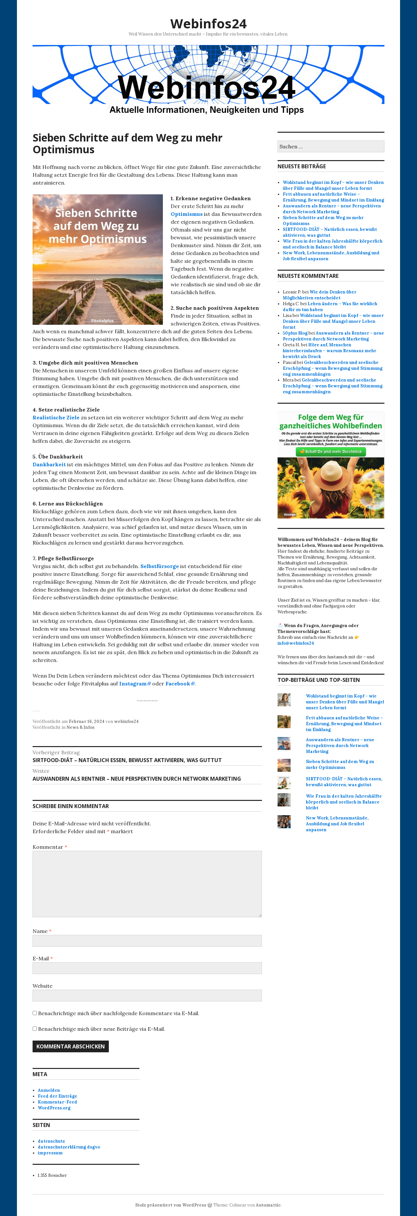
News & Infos (80, 727)
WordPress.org (54, 1108)
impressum (50, 1153)
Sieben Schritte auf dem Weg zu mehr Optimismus (340, 764)
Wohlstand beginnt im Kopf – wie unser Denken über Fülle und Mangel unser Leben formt (333, 185)
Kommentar (50, 847)
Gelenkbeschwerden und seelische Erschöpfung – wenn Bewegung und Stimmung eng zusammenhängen (332, 368)
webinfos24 (126, 721)
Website (42, 986)
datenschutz (51, 1141)
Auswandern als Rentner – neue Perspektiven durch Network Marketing (332, 209)
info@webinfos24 (296, 643)
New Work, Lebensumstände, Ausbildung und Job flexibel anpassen (337, 824)
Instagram (133, 683)
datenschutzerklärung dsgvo (69, 1147)
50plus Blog (295, 333)
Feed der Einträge (57, 1096)
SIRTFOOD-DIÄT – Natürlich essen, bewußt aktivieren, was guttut (330, 232)
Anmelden (49, 1090)
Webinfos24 (208, 23)
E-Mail (43, 958)
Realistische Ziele (56, 417)
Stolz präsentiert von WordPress (170, 1205)
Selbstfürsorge (159, 566)
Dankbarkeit (49, 464)
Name (42, 931)
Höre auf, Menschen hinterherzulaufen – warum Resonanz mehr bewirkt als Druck (329, 350)
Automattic (268, 1205)
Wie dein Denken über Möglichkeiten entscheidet (319, 295)
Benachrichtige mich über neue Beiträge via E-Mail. (101, 1029)
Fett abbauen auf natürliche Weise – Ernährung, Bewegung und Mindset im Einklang (333, 197)
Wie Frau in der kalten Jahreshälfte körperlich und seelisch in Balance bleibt (332, 244)
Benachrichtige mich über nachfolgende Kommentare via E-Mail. (118, 1013)
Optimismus (187, 214)
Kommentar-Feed (57, 1102)
